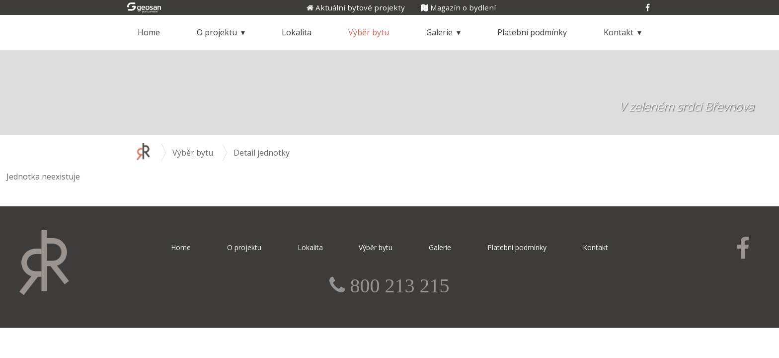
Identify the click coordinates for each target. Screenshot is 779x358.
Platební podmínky (532, 32)
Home (149, 32)
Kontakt (618, 32)
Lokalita (297, 32)
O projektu (217, 32)
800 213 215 (397, 285)
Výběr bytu (368, 32)
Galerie (439, 32)
